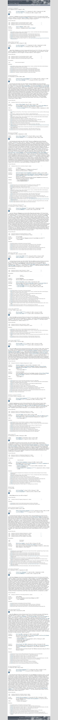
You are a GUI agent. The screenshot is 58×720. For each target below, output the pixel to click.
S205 (11, 504)
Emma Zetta (19, 464)
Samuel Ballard (21, 669)
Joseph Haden (20, 256)
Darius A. (45, 444)
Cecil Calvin (20, 286)
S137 (11, 114)
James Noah (43, 264)
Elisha (19, 437)
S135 (11, 120)
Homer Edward (34, 352)
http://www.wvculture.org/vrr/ (34, 563)
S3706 (12, 558)
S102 (11, 119)
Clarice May (20, 285)
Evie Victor (19, 12)
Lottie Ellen (11, 265)
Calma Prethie (31, 264)
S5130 (12, 185)
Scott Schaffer (30, 716)
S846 (11, 111)
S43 (11, 391)
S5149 (12, 295)
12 (41, 106)
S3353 (12, 71)
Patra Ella (20, 491)
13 (30, 107)
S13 (11, 654)
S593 (11, 711)
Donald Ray (20, 638)
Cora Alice (20, 209)
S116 (11, 68)
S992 (11, 124)
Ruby (17, 351)
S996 (11, 563)
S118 (11, 34)
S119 (11, 33)
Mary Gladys (43, 152)
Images (33, 5)
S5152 (12, 200)
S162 (11, 118)
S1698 (12, 302)
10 (42, 87)
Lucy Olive (20, 511)
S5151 (12, 201)
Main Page (19, 5)
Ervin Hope (23, 616)
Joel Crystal (19, 490)
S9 (11, 121)
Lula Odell (46, 85)
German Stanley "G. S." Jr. (24, 467)
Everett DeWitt (32, 152)
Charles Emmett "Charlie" (22, 78)
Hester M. (24, 17)
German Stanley (21, 398)
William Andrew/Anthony (22, 510)
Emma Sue (44, 616)
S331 (11, 66)
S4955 (12, 197)
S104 (11, 122)
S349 (11, 293)
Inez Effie (44, 352)
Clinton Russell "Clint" (44, 618)
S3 (11, 196)
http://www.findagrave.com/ (31, 197)
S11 (11, 243)
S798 (11, 503)
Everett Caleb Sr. (33, 616)
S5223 (12, 305)
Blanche (19, 670)
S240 (11, 299)
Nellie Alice (19, 257)
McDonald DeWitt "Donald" (15, 152)
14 (26, 107)
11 (15, 85)
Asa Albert (20, 11)
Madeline (33, 350)
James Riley (37, 85)
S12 (11, 113)
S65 (11, 472)
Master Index (29, 5)
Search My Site (37, 5)
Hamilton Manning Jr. (22, 697)
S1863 (12, 557)
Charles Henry (21, 208)
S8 (11, 296)
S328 (11, 72)
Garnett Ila (19, 137)
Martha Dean (37, 516)
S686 (11, 710)
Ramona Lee (21, 107)
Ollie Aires (19, 312)
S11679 (12, 709)
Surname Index (24, 5)
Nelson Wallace (25, 85)
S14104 (12, 713)
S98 (11, 294)
